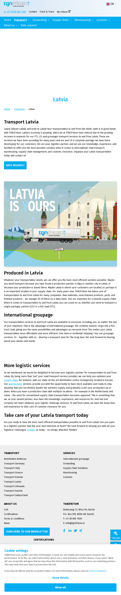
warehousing (15, 384)
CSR (6, 509)
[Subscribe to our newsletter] (27, 532)
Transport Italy (12, 468)
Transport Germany (14, 463)
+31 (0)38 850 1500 (16, 11)
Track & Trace (47, 11)
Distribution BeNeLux (15, 459)
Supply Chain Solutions (75, 468)
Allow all (60, 587)
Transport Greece (13, 472)
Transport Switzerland (16, 495)
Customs (102, 20)
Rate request (29, 25)
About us (9, 25)
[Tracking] (115, 535)
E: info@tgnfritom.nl (74, 523)
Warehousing (82, 20)
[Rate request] (15, 165)
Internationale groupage (76, 459)
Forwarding (40, 20)
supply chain (11, 380)
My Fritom (62, 12)
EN (110, 4)
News (7, 523)
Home (7, 20)
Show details (60, 577)
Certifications (11, 514)
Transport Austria (13, 490)
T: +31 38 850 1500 (72, 518)
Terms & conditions (14, 518)
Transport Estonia (13, 477)
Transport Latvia (12, 481)
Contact (33, 11)
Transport (20, 20)
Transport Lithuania (14, 486)
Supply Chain (60, 20)
